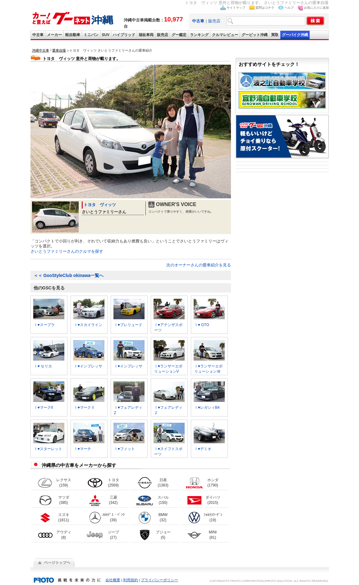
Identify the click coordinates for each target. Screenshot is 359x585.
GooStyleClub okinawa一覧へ (69, 275)
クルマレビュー (225, 35)
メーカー (54, 35)
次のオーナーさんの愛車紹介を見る (198, 265)
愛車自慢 (59, 50)
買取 (274, 35)
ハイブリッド (124, 35)
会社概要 (112, 580)
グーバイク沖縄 (295, 35)
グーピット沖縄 (255, 35)
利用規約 (130, 580)
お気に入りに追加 (316, 7)
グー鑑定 (179, 35)
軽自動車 (72, 35)
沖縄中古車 (40, 50)
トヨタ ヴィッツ (100, 204)
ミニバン (91, 35)
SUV (106, 35)
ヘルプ (289, 7)
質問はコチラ (264, 7)
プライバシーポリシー (159, 580)
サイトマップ (236, 7)
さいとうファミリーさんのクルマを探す (66, 251)
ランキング (199, 35)
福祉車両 (146, 35)
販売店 (214, 21)
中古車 (38, 35)
